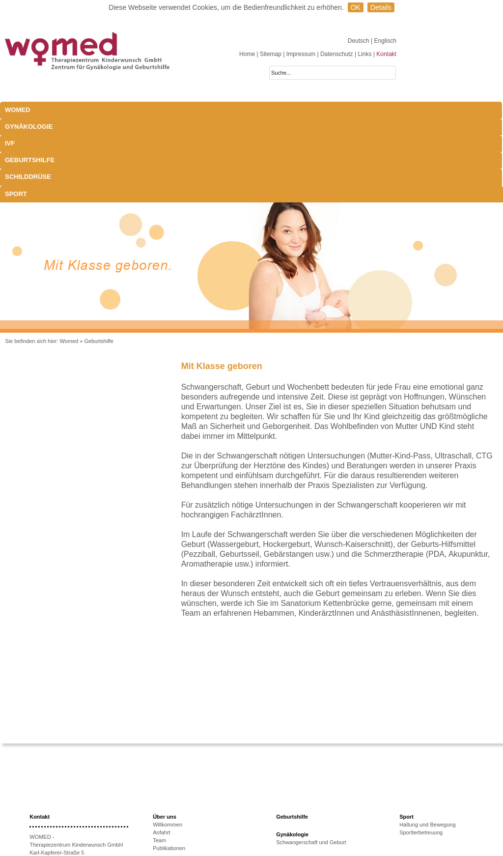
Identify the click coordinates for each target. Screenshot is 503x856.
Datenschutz (336, 54)
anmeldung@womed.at (75, 808)
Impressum (300, 54)
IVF (135, 110)
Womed (69, 257)
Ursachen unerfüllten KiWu (185, 805)
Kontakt (386, 54)
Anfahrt (161, 748)
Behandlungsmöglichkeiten (308, 815)
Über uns (164, 733)
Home (247, 54)
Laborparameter (295, 792)
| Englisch (383, 40)
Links (364, 54)
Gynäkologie (92, 110)
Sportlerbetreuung (421, 748)
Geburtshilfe (218, 110)
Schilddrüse (279, 110)
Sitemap (270, 54)
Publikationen (169, 764)
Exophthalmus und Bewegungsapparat (322, 807)
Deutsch (359, 40)
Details (380, 7)
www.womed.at (62, 816)
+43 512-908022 (69, 792)
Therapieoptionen (174, 813)
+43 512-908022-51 (65, 800)
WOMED (17, 110)
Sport (330, 110)
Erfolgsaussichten (174, 821)
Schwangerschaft (296, 799)
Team (159, 756)
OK (356, 7)
